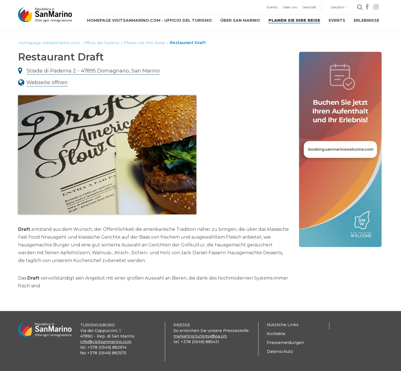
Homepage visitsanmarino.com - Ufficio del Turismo (149, 20)
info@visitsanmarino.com (105, 341)
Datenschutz (280, 351)
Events (272, 7)
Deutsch (339, 7)
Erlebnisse (366, 20)
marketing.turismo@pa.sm (200, 336)
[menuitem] (272, 7)
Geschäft (309, 7)
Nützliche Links (283, 324)
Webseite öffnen (47, 82)
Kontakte (276, 333)
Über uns (290, 7)
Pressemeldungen (285, 342)
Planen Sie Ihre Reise (294, 20)
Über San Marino (240, 20)
